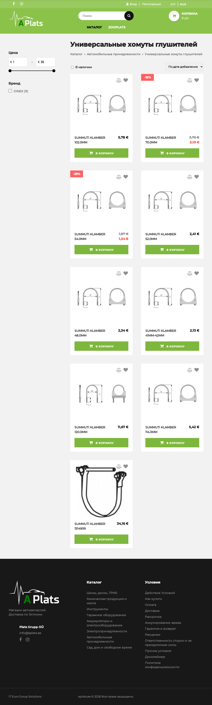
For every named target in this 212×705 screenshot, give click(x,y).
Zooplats (116, 27)
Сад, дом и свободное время (109, 647)
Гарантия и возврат (160, 629)
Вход (131, 4)
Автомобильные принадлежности (113, 54)
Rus (183, 4)
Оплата (150, 605)
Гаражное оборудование (106, 615)
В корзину (101, 153)
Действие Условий (160, 593)
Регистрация (151, 4)
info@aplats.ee (30, 633)
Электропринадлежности (107, 631)
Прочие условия (158, 651)
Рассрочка (153, 617)
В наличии (83, 67)
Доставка (152, 611)
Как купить (153, 599)
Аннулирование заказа (163, 623)
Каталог (94, 27)
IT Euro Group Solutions (25, 696)
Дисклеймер (155, 657)
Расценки (152, 635)
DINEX (21, 91)
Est (173, 4)
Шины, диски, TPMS (102, 593)
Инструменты (97, 609)
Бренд (14, 83)
